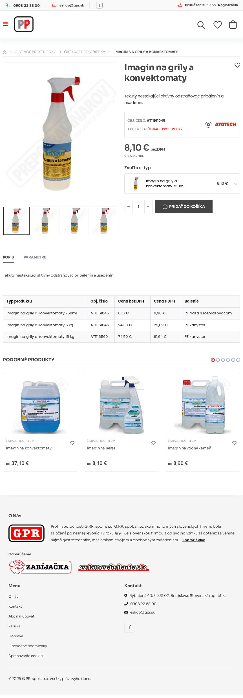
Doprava (16, 639)
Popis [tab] (9, 257)
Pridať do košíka (189, 207)
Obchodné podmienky (29, 649)
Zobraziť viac (194, 543)
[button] (204, 26)
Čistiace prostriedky (35, 52)
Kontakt (15, 609)
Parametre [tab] (36, 257)
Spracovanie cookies (27, 659)
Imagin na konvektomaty (30, 450)
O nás (13, 599)
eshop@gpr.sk (72, 5)
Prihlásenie (195, 5)
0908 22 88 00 (26, 5)
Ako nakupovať (22, 619)
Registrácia (228, 5)
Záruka (14, 629)
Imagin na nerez (102, 450)
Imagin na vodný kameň (191, 450)
